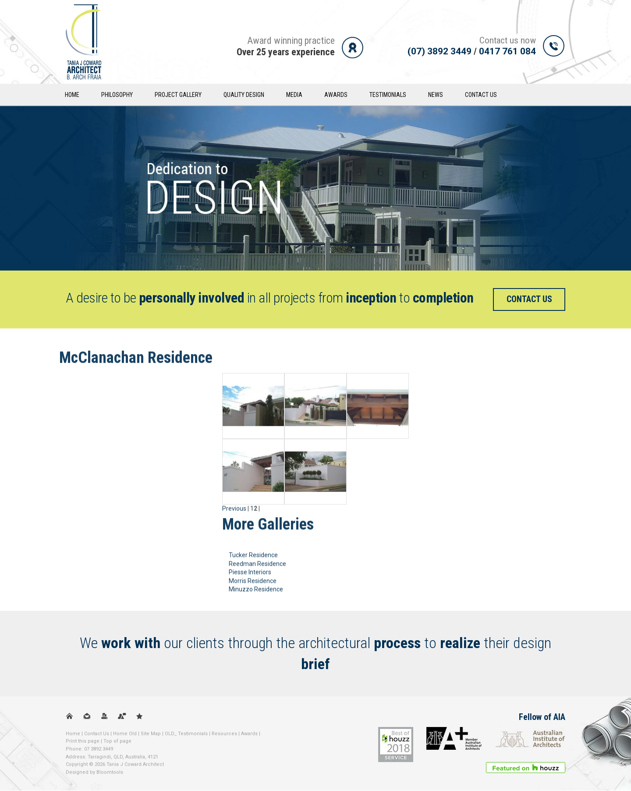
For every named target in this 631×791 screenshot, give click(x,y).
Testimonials (388, 94)
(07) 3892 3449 (439, 51)
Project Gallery (179, 94)
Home (73, 94)
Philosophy (118, 94)
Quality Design (244, 94)
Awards (336, 94)
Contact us (529, 299)
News (436, 94)
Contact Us (482, 94)
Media (295, 94)
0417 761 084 (507, 51)
